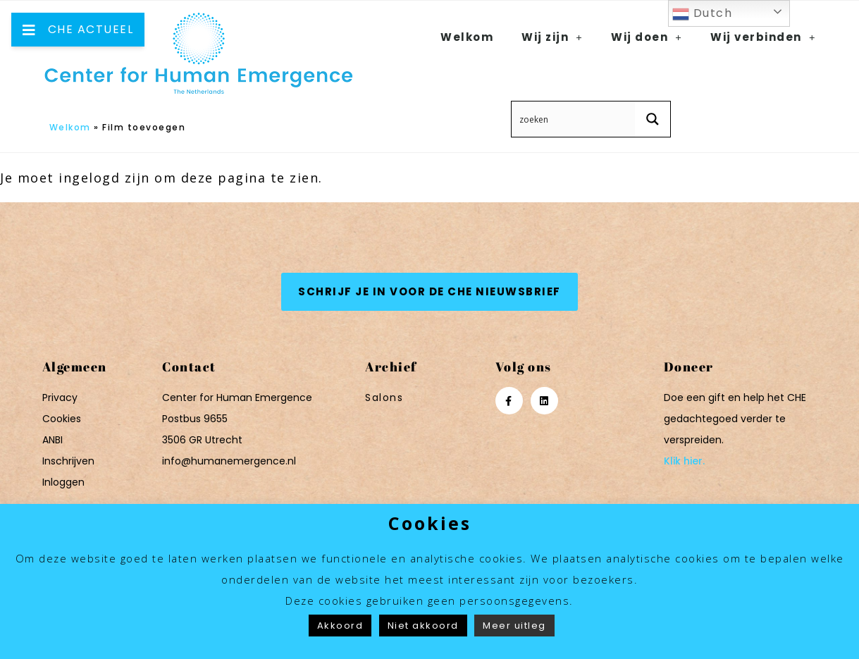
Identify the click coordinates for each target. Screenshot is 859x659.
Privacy (60, 397)
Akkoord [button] (340, 625)
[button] (429, 292)
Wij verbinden (763, 37)
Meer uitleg (514, 625)
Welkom (70, 127)
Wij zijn (552, 37)
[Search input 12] (574, 119)
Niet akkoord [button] (423, 625)
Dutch (702, 14)
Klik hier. (684, 461)
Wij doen (646, 37)
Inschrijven (68, 461)
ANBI (52, 440)
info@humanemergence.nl (229, 461)
